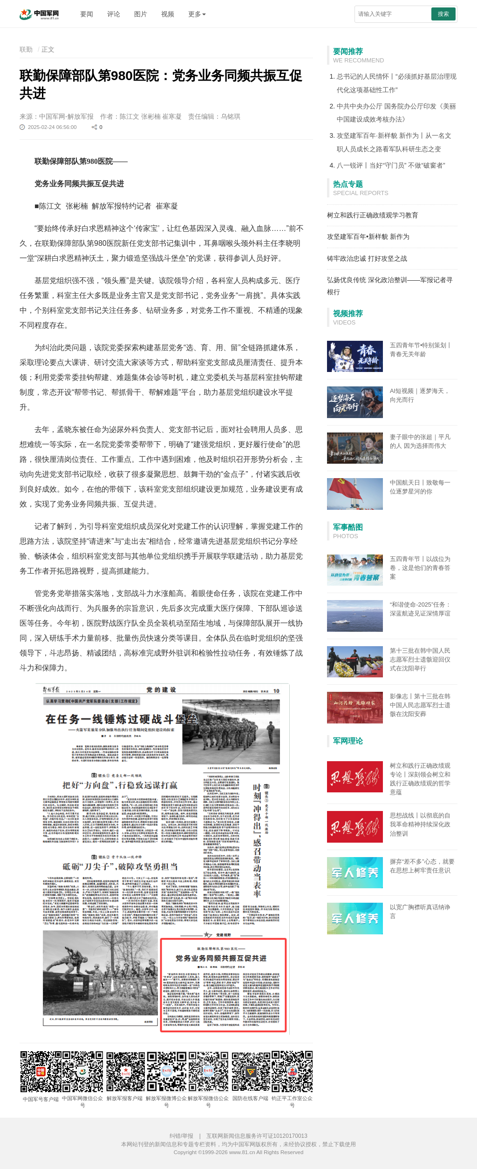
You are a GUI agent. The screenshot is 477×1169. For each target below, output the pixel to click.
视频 (167, 14)
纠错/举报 (181, 1136)
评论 (113, 14)
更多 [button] (197, 14)
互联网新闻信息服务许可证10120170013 (256, 1136)
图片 (140, 14)
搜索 (443, 14)
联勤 (26, 49)
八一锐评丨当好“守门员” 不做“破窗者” (391, 165)
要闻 (86, 14)
